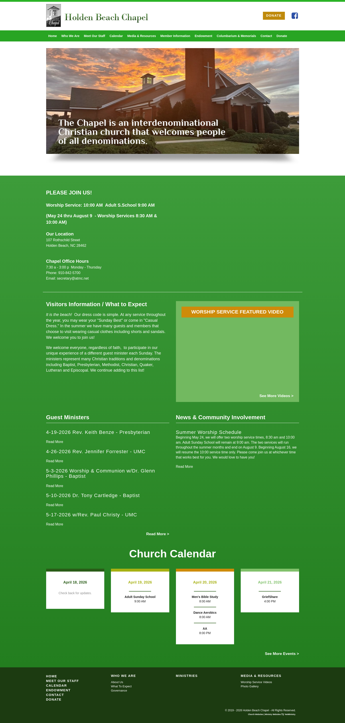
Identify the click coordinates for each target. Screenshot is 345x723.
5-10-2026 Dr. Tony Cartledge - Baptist (93, 495)
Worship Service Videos (256, 682)
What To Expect (121, 686)
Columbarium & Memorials (236, 36)
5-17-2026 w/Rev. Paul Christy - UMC (91, 514)
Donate (281, 36)
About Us (117, 682)
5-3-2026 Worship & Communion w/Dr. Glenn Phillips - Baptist (100, 473)
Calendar (116, 36)
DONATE (274, 15)
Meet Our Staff (94, 36)
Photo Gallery (250, 686)
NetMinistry (290, 714)
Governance (119, 690)
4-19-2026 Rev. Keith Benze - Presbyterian (98, 432)
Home (52, 36)
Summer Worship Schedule (209, 432)
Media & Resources (141, 36)
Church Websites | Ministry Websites (265, 714)
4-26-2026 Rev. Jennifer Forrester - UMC (96, 451)
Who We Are (70, 36)
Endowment (203, 36)
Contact (266, 36)
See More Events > (282, 653)
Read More (54, 442)
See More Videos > (276, 396)
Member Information (175, 36)
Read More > (157, 534)
